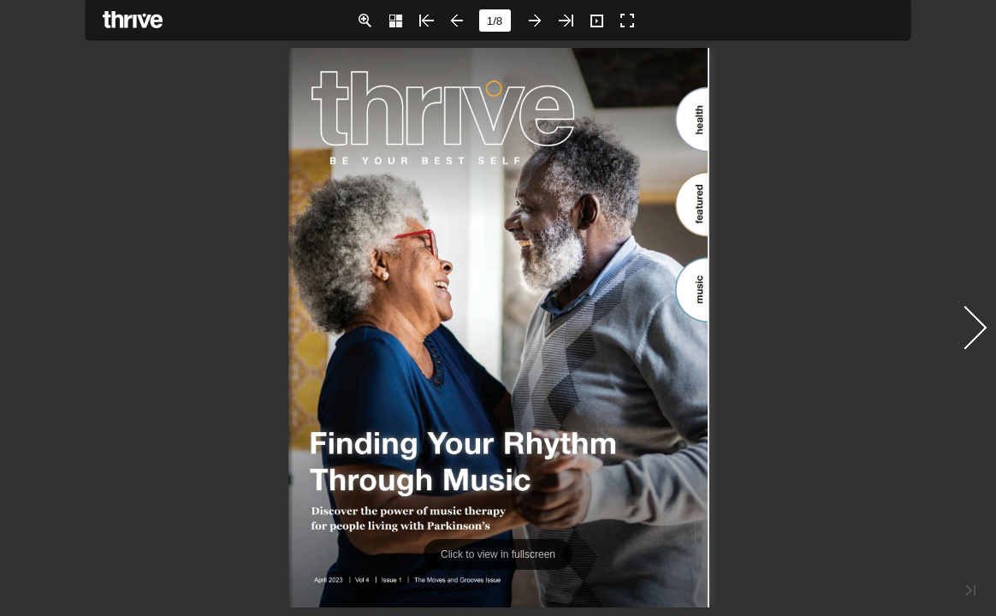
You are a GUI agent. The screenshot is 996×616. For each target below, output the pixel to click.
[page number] (495, 20)
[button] (364, 20)
